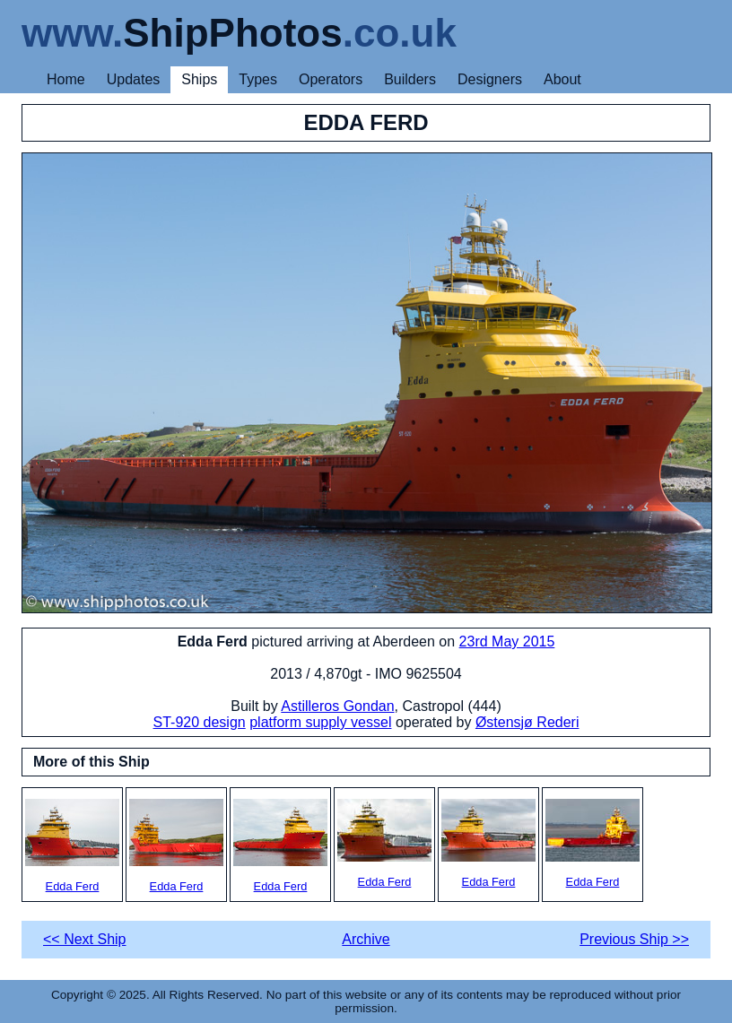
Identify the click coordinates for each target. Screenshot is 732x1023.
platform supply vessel (320, 722)
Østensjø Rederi (527, 722)
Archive (365, 939)
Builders (410, 79)
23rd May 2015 (507, 641)
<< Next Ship (84, 939)
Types (258, 79)
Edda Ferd (72, 846)
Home (66, 79)
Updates (134, 79)
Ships (199, 79)
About (562, 79)
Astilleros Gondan (337, 706)
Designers (490, 79)
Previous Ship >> (634, 939)
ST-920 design (199, 722)
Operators (330, 79)
